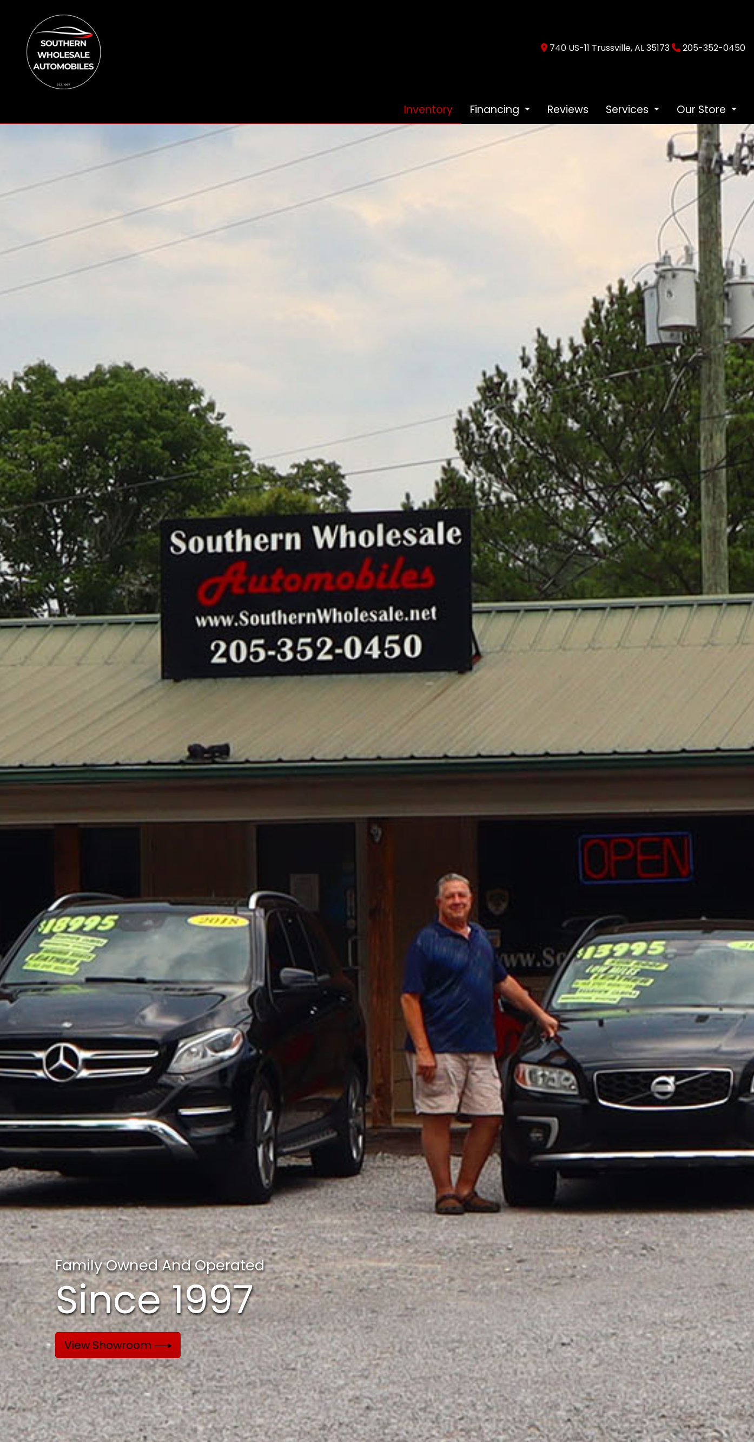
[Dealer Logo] (58, 47)
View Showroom (118, 1345)
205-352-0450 (714, 48)
